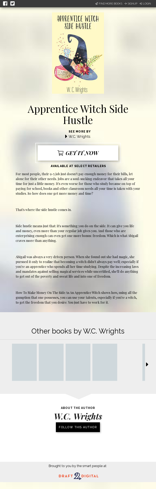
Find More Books (108, 3)
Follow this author (78, 427)
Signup (130, 3)
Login (145, 3)
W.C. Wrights (79, 136)
